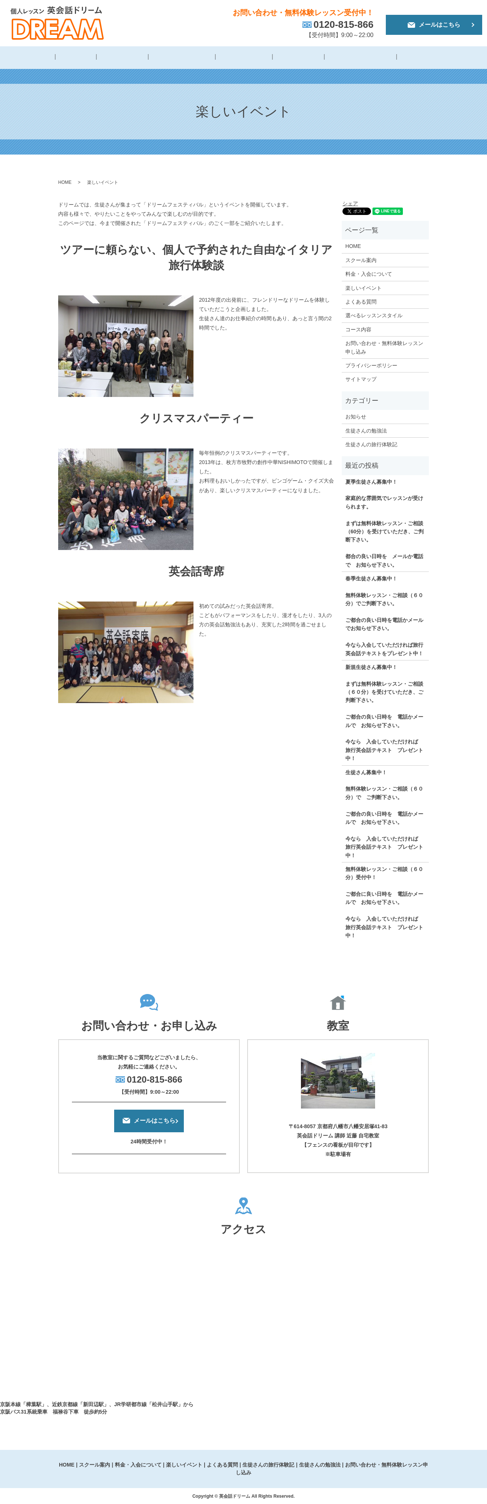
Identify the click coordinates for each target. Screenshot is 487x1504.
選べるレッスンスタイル (373, 314)
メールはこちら (434, 24)
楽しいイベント (238, 58)
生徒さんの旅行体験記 (344, 58)
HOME (55, 58)
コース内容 (358, 328)
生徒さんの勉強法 (408, 58)
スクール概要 (125, 58)
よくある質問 (287, 58)
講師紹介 (85, 58)
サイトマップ (361, 378)
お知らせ (355, 415)
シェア (350, 202)
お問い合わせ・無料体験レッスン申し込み (384, 346)
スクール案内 (361, 259)
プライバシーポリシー (371, 364)
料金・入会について (180, 58)
